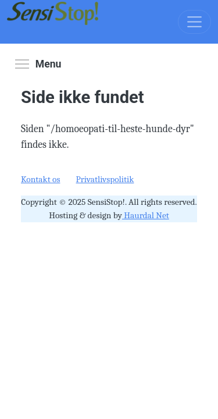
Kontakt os (40, 179)
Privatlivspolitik (105, 179)
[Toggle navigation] (194, 22)
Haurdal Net (145, 215)
